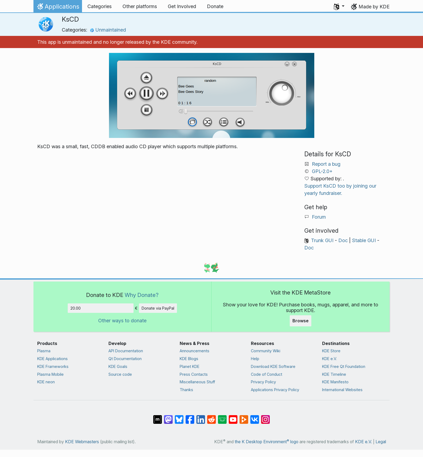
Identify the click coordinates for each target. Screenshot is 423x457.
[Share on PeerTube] (244, 416)
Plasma (43, 350)
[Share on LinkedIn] (200, 416)
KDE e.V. (329, 358)
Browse (300, 320)
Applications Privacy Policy (275, 389)
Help (255, 358)
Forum (319, 217)
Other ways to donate (122, 320)
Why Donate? (142, 295)
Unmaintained (108, 30)
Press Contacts (194, 374)
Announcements (194, 350)
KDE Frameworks (53, 366)
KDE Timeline (334, 374)
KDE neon (46, 382)
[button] (339, 6)
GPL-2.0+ (322, 171)
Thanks (186, 389)
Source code (120, 374)
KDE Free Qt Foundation (343, 366)
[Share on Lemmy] (222, 416)
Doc (343, 240)
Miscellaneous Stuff (197, 382)
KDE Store (331, 350)
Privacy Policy (263, 382)
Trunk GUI (322, 240)
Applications (57, 8)
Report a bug (326, 164)
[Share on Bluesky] (179, 416)
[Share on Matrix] (157, 416)
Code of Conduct (266, 374)
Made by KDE (374, 6)
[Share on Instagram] (265, 416)
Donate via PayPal (158, 308)
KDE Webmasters (82, 441)
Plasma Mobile (50, 374)
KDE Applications (52, 358)
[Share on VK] (254, 416)
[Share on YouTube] (233, 416)
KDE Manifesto (335, 382)
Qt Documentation (125, 358)
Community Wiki (265, 350)
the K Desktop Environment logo (266, 441)
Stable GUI (364, 240)
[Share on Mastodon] (168, 416)
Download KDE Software (273, 366)
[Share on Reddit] (211, 416)
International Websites (342, 389)
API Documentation (125, 350)
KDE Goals (117, 366)
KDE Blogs (189, 358)
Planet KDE (189, 366)
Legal (381, 441)
